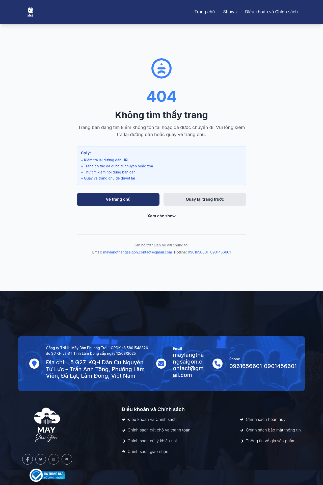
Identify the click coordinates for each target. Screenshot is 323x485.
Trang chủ (204, 11)
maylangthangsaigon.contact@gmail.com (137, 252)
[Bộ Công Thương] (47, 475)
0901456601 (220, 252)
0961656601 (198, 252)
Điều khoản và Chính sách (271, 11)
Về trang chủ (118, 199)
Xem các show (161, 215)
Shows (230, 11)
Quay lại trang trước (205, 199)
